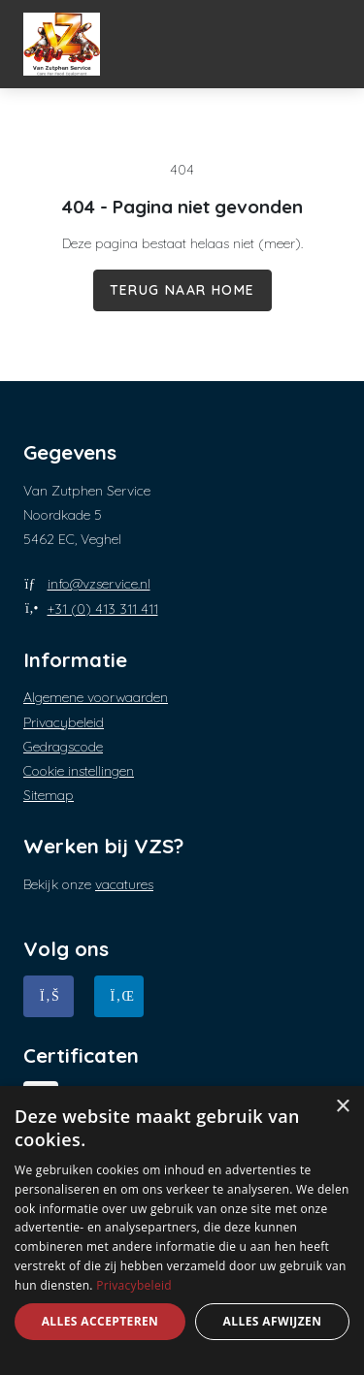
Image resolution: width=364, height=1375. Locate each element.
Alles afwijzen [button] (272, 1321)
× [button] (342, 1107)
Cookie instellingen (78, 771)
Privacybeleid (63, 722)
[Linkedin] (119, 996)
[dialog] (182, 1230)
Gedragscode (63, 746)
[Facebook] (48, 996)
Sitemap (48, 795)
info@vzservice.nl (99, 583)
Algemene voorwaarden (95, 697)
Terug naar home (182, 290)
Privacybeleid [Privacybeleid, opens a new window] (134, 1285)
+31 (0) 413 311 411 (103, 609)
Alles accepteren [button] (100, 1321)
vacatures (124, 884)
